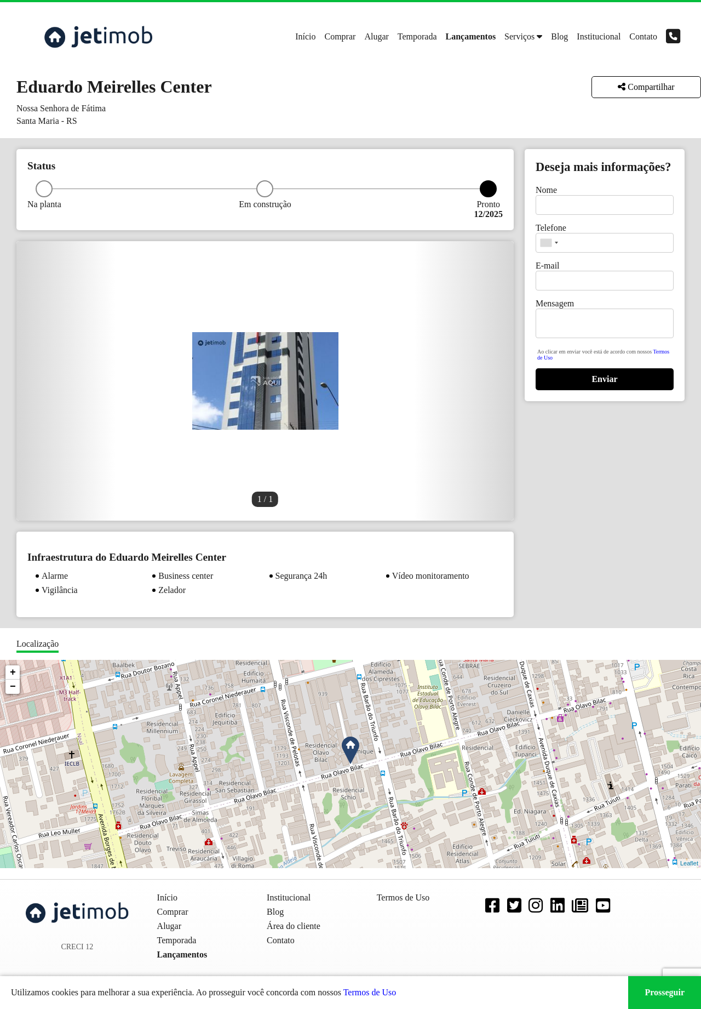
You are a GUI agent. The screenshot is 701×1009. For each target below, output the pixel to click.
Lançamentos (471, 36)
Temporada (417, 36)
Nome (546, 190)
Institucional (598, 36)
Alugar (376, 36)
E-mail (548, 265)
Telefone (551, 227)
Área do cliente (293, 926)
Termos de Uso (370, 992)
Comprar (340, 36)
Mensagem (555, 303)
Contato (643, 36)
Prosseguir (665, 992)
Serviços (519, 36)
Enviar (604, 379)
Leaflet (689, 863)
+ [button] (13, 672)
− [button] (13, 686)
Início (305, 36)
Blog (559, 36)
